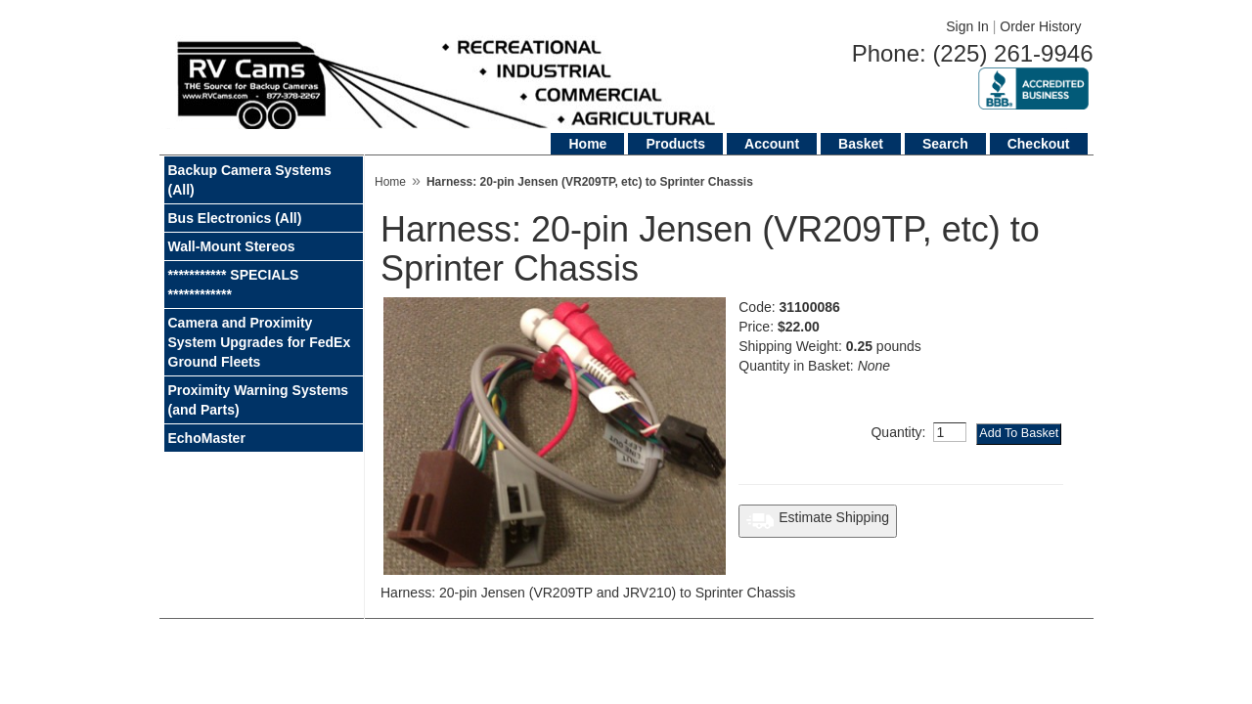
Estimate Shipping (817, 521)
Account (771, 144)
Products (675, 144)
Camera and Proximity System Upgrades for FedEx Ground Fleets (259, 342)
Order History (1040, 26)
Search (945, 144)
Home (587, 144)
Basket (860, 144)
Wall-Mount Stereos (231, 246)
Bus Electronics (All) (235, 218)
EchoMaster (207, 438)
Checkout (1038, 144)
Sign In (967, 26)
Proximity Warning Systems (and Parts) (258, 400)
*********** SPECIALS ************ (233, 284)
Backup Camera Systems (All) (250, 180)
